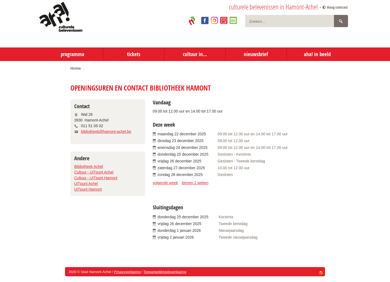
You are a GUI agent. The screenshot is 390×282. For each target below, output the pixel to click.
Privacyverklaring (127, 272)
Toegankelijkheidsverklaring (165, 272)
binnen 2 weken (195, 183)
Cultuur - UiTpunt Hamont (96, 178)
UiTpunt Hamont (88, 189)
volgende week (165, 183)
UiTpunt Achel (86, 183)
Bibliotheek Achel (88, 166)
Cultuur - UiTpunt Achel (93, 172)
